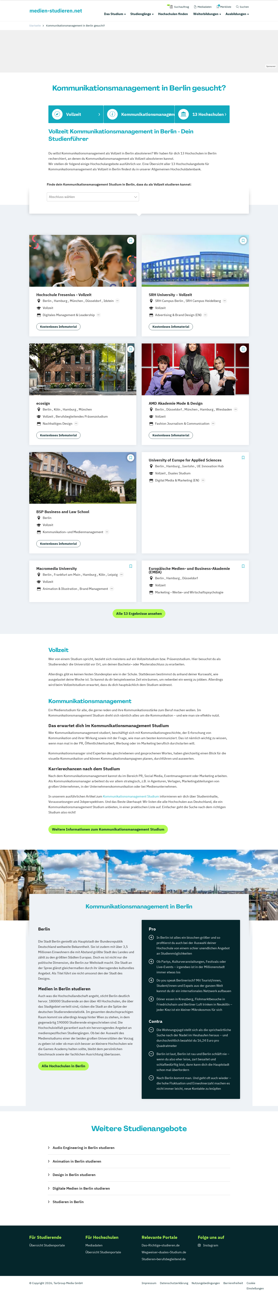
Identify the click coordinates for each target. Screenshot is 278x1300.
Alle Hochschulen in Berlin (63, 1066)
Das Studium (113, 14)
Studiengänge (140, 14)
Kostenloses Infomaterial (58, 327)
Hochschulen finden (173, 14)
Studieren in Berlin (68, 1201)
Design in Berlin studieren (74, 1174)
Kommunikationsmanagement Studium (131, 796)
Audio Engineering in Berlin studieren (84, 1147)
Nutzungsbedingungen (206, 1283)
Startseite (35, 25)
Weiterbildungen (205, 14)
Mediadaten (93, 1245)
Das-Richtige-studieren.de (161, 1245)
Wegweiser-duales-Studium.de (164, 1252)
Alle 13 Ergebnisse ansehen (139, 613)
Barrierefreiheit (233, 1283)
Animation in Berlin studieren (77, 1161)
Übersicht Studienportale (47, 1245)
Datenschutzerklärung (174, 1283)
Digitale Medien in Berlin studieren (81, 1188)
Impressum (149, 1283)
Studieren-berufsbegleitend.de (164, 1259)
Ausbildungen (236, 14)
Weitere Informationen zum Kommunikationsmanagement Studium (108, 829)
